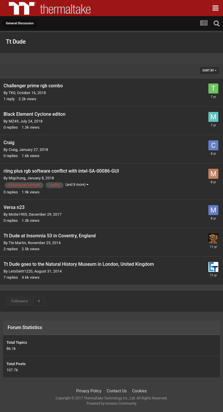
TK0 (11, 93)
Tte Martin (17, 243)
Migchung (16, 178)
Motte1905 (17, 214)
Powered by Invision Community (111, 403)
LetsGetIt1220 (20, 271)
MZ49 (13, 121)
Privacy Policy (88, 391)
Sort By (210, 70)
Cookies (139, 391)
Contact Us (117, 391)
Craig (12, 149)
